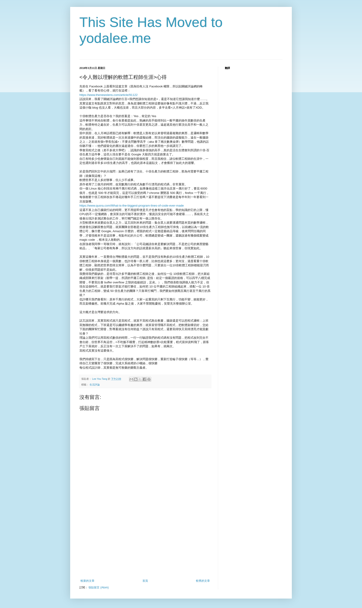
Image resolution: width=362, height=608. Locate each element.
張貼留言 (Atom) (98, 587)
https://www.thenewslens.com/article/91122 (108, 95)
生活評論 (95, 384)
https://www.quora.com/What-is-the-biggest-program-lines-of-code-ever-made (131, 205)
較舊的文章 (203, 580)
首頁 (145, 580)
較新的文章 (87, 580)
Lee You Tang (100, 378)
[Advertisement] (145, 544)
